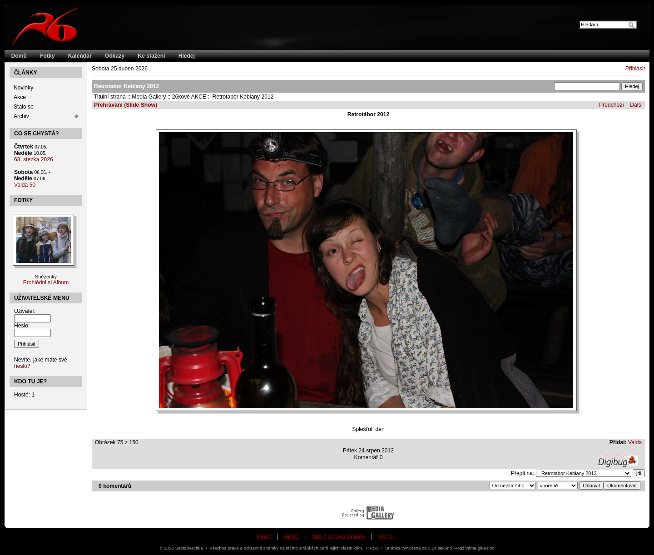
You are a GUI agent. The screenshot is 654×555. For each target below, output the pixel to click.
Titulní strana (110, 97)
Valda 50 (24, 185)
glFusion (486, 547)
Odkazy (114, 56)
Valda (635, 442)
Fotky (47, 56)
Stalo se (24, 107)
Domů (19, 56)
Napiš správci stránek (338, 537)
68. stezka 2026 (33, 159)
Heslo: (22, 325)
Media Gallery (149, 97)
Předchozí (611, 105)
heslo (20, 366)
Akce (20, 97)
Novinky (23, 87)
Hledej (186, 56)
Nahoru (386, 537)
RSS (374, 547)
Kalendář (80, 56)
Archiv (21, 116)
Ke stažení (151, 56)
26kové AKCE (189, 97)
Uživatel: (24, 311)
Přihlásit (635, 68)
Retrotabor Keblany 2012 (242, 97)
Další (636, 105)
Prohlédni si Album (46, 282)
